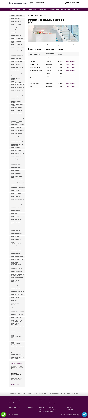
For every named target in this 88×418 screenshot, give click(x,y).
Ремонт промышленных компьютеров (17, 145)
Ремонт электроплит (16, 116)
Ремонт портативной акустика (16, 205)
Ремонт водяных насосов (17, 311)
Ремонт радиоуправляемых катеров (16, 343)
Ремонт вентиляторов (16, 110)
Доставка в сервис (54, 9)
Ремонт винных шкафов (17, 179)
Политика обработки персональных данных (70, 414)
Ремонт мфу (14, 213)
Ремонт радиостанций (17, 277)
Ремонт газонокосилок (17, 314)
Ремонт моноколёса (16, 239)
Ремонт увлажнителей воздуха (17, 105)
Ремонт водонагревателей (16, 82)
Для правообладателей (74, 415)
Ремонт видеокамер (16, 193)
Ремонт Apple (14, 27)
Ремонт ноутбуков (15, 18)
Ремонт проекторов (16, 150)
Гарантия (69, 407)
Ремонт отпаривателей (17, 294)
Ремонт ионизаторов (16, 107)
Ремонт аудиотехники (17, 248)
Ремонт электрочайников (17, 153)
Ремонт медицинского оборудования (16, 352)
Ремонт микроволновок (17, 133)
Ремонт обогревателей (17, 96)
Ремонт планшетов (16, 21)
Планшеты (51, 405)
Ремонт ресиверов (15, 253)
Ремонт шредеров (15, 225)
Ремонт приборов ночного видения (18, 306)
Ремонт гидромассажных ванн (17, 349)
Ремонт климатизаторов (17, 130)
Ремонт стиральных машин (16, 42)
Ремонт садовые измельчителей (15, 323)
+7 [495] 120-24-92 (71, 2)
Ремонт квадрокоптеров (17, 199)
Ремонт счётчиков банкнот (15, 222)
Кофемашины (42, 403)
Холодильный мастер (16, 73)
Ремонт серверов (15, 147)
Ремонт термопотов (16, 156)
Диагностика (70, 409)
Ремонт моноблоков (16, 170)
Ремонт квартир (15, 52)
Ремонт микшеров (15, 265)
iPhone (51, 407)
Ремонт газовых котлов (17, 90)
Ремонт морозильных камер (16, 176)
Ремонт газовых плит (16, 113)
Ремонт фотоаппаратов (17, 55)
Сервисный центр (15, 9)
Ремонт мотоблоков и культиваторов (16, 309)
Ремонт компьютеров (16, 15)
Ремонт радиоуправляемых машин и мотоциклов (16, 332)
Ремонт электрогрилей (17, 141)
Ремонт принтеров (16, 207)
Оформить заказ (32, 9)
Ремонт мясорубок (16, 167)
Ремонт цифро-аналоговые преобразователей (16, 262)
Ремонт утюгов (15, 297)
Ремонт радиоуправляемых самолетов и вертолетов (17, 339)
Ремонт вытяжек (15, 190)
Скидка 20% (42, 9)
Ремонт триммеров (16, 317)
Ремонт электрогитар (16, 271)
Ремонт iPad (14, 32)
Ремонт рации (14, 202)
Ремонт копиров (15, 216)
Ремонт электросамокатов (16, 242)
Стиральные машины (44, 411)
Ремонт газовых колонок (17, 87)
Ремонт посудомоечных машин (17, 185)
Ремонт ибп (14, 300)
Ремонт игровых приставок (15, 303)
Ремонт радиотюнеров (17, 256)
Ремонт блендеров (16, 159)
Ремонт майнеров (15, 136)
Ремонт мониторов (16, 173)
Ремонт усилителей (16, 250)
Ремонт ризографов (16, 230)
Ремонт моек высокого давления (17, 329)
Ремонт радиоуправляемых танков (16, 336)
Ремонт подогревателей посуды (17, 119)
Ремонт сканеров (15, 210)
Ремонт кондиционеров (17, 50)
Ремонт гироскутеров (16, 233)
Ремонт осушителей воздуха (16, 99)
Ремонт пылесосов (15, 283)
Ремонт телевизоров (16, 44)
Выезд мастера (65, 9)
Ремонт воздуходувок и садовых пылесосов (17, 321)
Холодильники (52, 409)
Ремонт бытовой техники (17, 47)
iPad (40, 409)
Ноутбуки (41, 405)
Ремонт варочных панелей (15, 79)
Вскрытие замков (15, 64)
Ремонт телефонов (16, 24)
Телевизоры (52, 411)
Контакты (75, 9)
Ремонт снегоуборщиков (17, 326)
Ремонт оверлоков (15, 288)
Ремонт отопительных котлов (17, 93)
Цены (24, 9)
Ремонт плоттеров (16, 219)
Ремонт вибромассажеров (17, 346)
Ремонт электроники (16, 354)
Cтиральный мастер (16, 70)
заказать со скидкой (70, 58)
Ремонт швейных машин (17, 286)
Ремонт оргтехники (16, 35)
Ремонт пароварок (16, 139)
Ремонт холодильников (17, 38)
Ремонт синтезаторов (16, 268)
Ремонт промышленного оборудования (17, 358)
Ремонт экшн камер (16, 196)
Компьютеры (52, 403)
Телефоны (41, 407)
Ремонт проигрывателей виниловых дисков (17, 275)
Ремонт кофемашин (16, 58)
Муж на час (14, 75)
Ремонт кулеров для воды (17, 182)
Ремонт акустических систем (16, 245)
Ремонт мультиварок (16, 161)
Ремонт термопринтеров (17, 227)
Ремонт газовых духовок (17, 84)
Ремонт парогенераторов (17, 291)
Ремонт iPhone (15, 30)
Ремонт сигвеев (15, 236)
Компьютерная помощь (17, 61)
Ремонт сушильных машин (18, 187)
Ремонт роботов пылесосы (15, 280)
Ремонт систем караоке (17, 259)
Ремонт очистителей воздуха (16, 102)
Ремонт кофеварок (16, 127)
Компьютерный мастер (17, 67)
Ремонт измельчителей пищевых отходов (17, 122)
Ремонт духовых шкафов (17, 124)
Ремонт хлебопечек (16, 164)
